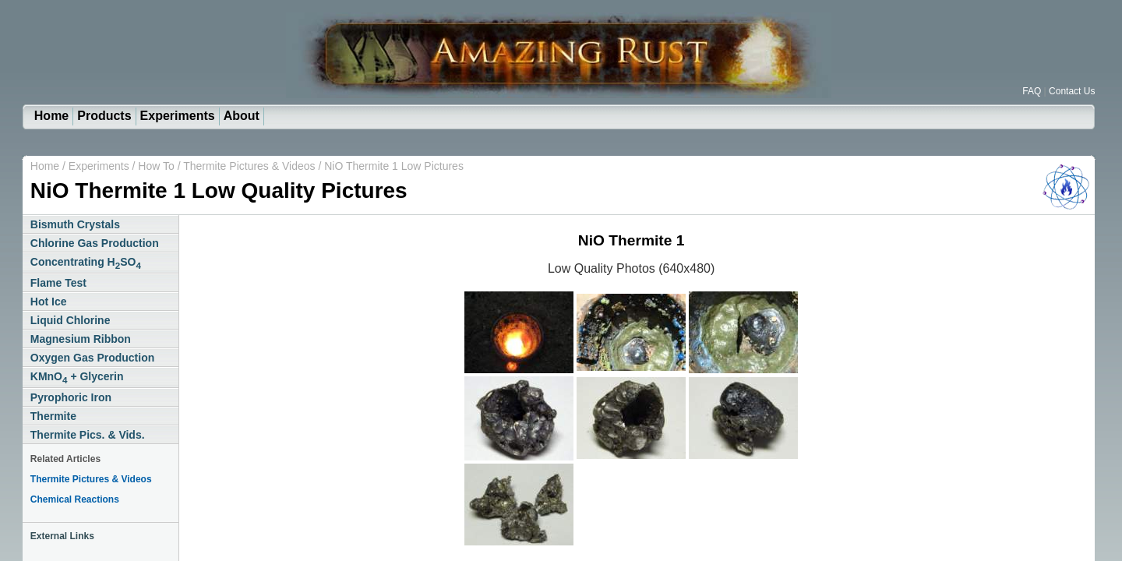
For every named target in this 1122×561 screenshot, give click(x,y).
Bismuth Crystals (75, 224)
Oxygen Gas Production (92, 357)
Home (51, 115)
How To (157, 166)
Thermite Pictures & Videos (249, 166)
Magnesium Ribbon (80, 339)
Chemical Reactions (74, 499)
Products (104, 115)
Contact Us (1072, 91)
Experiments (177, 115)
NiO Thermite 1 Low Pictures (394, 166)
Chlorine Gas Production (94, 243)
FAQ (1031, 91)
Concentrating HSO (85, 263)
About (241, 115)
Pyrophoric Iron (70, 397)
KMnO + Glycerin (77, 377)
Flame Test (58, 283)
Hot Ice (48, 301)
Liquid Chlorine (70, 320)
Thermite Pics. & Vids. (87, 435)
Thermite (53, 416)
